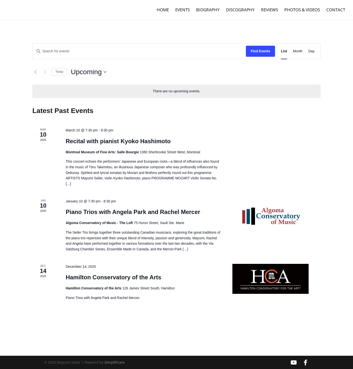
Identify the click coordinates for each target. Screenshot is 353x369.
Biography (208, 10)
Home (163, 10)
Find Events (260, 51)
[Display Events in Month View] (298, 51)
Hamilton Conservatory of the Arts (113, 277)
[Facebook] (305, 363)
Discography (240, 10)
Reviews (269, 10)
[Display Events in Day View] (311, 51)
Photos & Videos (302, 10)
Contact (335, 10)
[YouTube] (294, 363)
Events (182, 10)
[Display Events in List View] (284, 51)
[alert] (176, 91)
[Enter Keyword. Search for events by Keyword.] (139, 51)
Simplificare (114, 362)
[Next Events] (45, 72)
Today (59, 71)
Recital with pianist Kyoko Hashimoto (118, 141)
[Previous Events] (35, 72)
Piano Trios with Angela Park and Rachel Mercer (133, 212)
